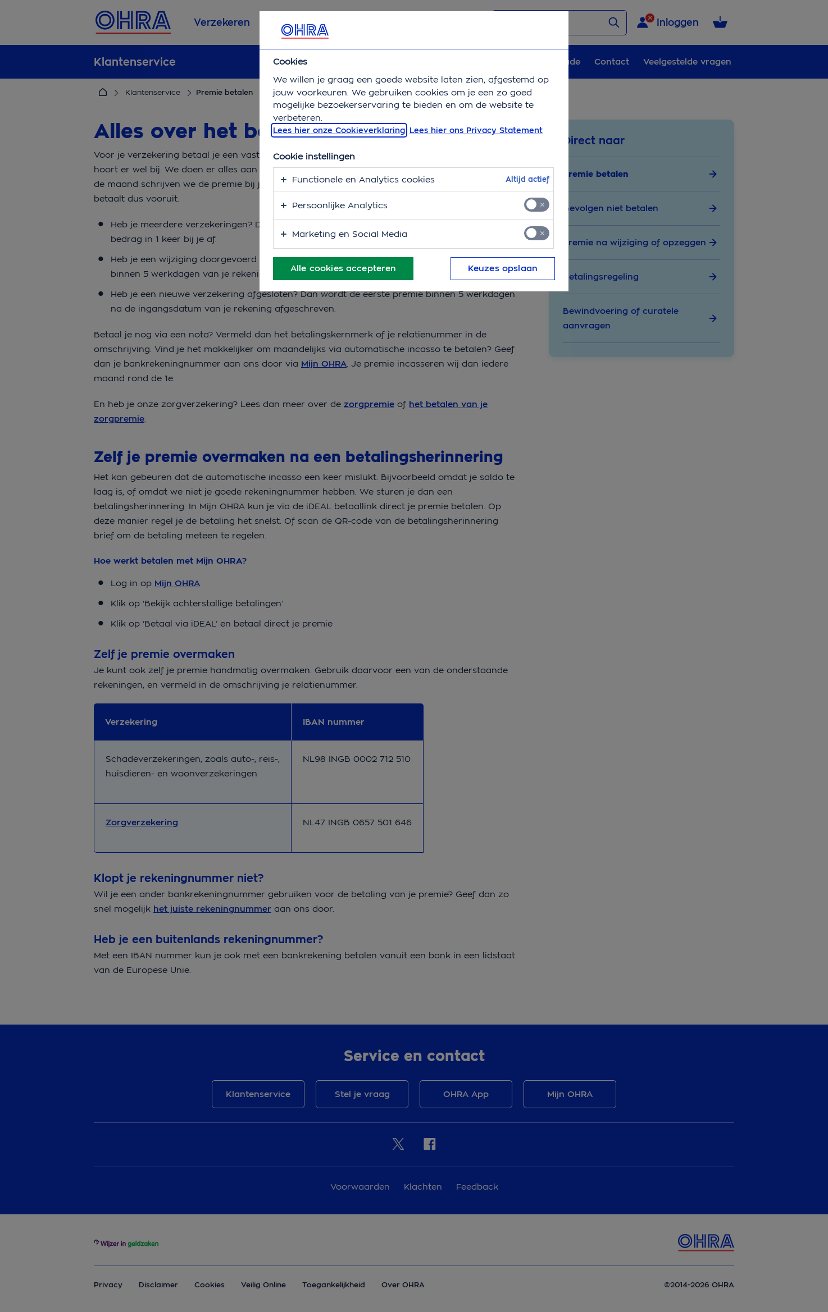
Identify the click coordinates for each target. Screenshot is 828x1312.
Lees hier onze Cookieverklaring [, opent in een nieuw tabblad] (339, 130)
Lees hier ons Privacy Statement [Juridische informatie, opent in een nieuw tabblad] (476, 130)
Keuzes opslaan (503, 268)
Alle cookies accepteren (343, 268)
